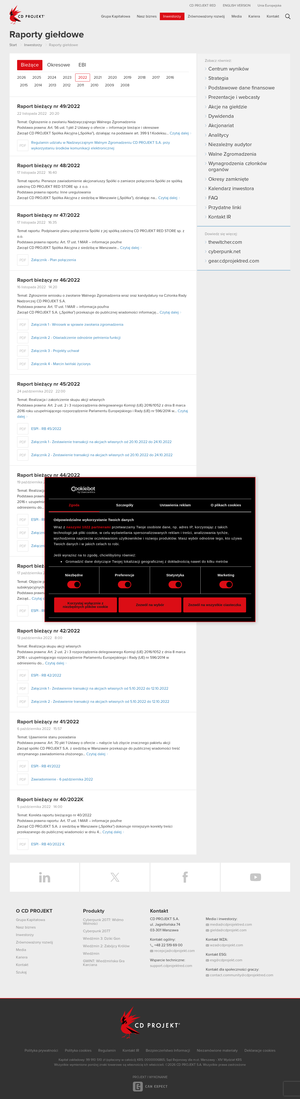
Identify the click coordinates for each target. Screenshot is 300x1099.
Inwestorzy (172, 16)
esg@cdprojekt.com (224, 960)
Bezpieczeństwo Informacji (168, 1050)
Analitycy (218, 135)
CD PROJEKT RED (202, 5)
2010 (94, 85)
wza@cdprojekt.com (224, 945)
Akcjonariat (221, 125)
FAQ (213, 198)
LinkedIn (44, 877)
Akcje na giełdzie (227, 107)
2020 (112, 77)
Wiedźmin (91, 953)
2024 (52, 77)
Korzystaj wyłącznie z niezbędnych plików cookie (85, 605)
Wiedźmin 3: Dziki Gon (101, 938)
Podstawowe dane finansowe (241, 88)
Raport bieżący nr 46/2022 (48, 280)
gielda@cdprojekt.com (226, 930)
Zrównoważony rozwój (206, 16)
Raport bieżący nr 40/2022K (50, 799)
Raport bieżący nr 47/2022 (48, 215)
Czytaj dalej (179, 133)
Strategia (218, 78)
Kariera (254, 16)
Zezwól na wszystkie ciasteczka (214, 605)
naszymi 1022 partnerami (88, 527)
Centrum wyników (228, 69)
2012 (67, 85)
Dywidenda (221, 116)
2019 (127, 77)
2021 (97, 77)
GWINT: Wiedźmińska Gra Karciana (103, 963)
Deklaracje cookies (259, 1050)
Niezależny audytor (230, 144)
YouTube (255, 877)
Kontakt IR (219, 217)
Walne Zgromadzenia (232, 154)
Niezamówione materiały (217, 1050)
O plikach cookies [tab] (226, 505)
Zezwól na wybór (150, 605)
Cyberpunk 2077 (96, 931)
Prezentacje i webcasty (234, 97)
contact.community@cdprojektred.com (239, 975)
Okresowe (58, 65)
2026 (21, 77)
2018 (142, 77)
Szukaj (288, 16)
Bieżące (30, 65)
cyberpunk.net (224, 251)
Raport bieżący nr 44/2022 (48, 475)
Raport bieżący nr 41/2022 (48, 722)
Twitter (115, 877)
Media (237, 16)
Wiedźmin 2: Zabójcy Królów (106, 946)
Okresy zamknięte (228, 179)
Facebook (185, 877)
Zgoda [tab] (74, 505)
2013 (52, 85)
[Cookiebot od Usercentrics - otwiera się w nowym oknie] (74, 489)
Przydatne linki (224, 207)
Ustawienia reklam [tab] (175, 505)
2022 (82, 77)
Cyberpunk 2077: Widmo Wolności (103, 921)
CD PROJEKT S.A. (164, 919)
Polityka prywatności (41, 1050)
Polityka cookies (78, 1050)
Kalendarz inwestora (231, 188)
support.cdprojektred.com (171, 966)
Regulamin (107, 1050)
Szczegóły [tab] (124, 505)
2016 (170, 77)
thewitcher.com (225, 242)
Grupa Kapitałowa (115, 16)
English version (237, 5)
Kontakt (273, 16)
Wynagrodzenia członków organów (237, 166)
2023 (67, 77)
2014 (38, 85)
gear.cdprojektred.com (233, 261)
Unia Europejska (269, 5)
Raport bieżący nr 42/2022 (48, 631)
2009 (109, 85)
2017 (156, 77)
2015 (24, 85)
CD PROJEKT (27, 15)
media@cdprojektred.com (229, 924)
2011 (80, 85)
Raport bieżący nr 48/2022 (48, 165)
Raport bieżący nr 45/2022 (48, 384)
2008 (124, 85)
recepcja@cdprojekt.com (172, 951)
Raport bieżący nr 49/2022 (48, 106)
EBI (82, 65)
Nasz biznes (147, 16)
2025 (36, 77)
